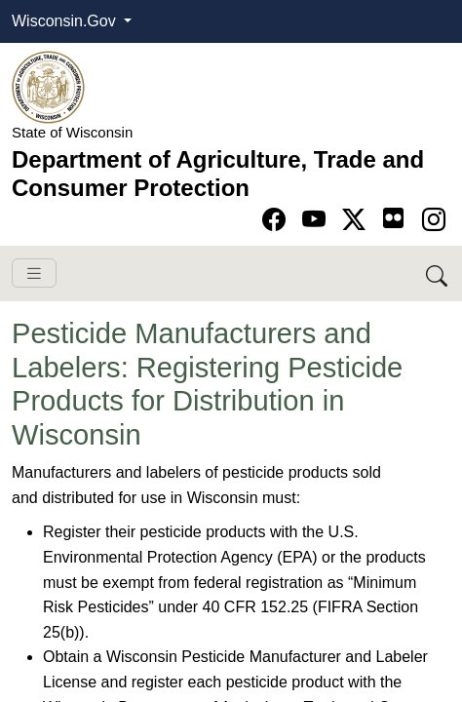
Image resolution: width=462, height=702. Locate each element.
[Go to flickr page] (393, 218)
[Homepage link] (48, 86)
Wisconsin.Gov (66, 21)
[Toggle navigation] (34, 273)
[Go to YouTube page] (317, 220)
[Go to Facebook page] (277, 220)
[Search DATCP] (438, 273)
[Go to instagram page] (433, 220)
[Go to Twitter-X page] (357, 220)
